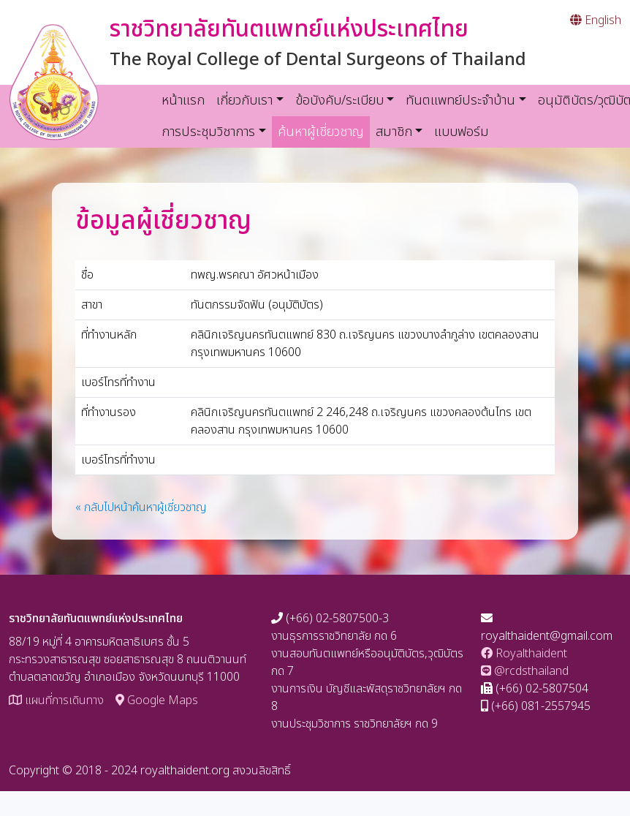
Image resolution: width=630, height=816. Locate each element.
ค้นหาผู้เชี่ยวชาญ (324, 131)
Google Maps (156, 700)
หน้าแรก (183, 100)
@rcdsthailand (525, 671)
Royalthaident (524, 653)
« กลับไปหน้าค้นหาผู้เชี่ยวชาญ (141, 507)
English (595, 20)
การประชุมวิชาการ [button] (208, 132)
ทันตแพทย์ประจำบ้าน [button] (460, 100)
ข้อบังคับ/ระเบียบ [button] (339, 100)
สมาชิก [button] (394, 132)
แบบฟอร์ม (461, 132)
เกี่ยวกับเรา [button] (244, 100)
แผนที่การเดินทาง (56, 700)
